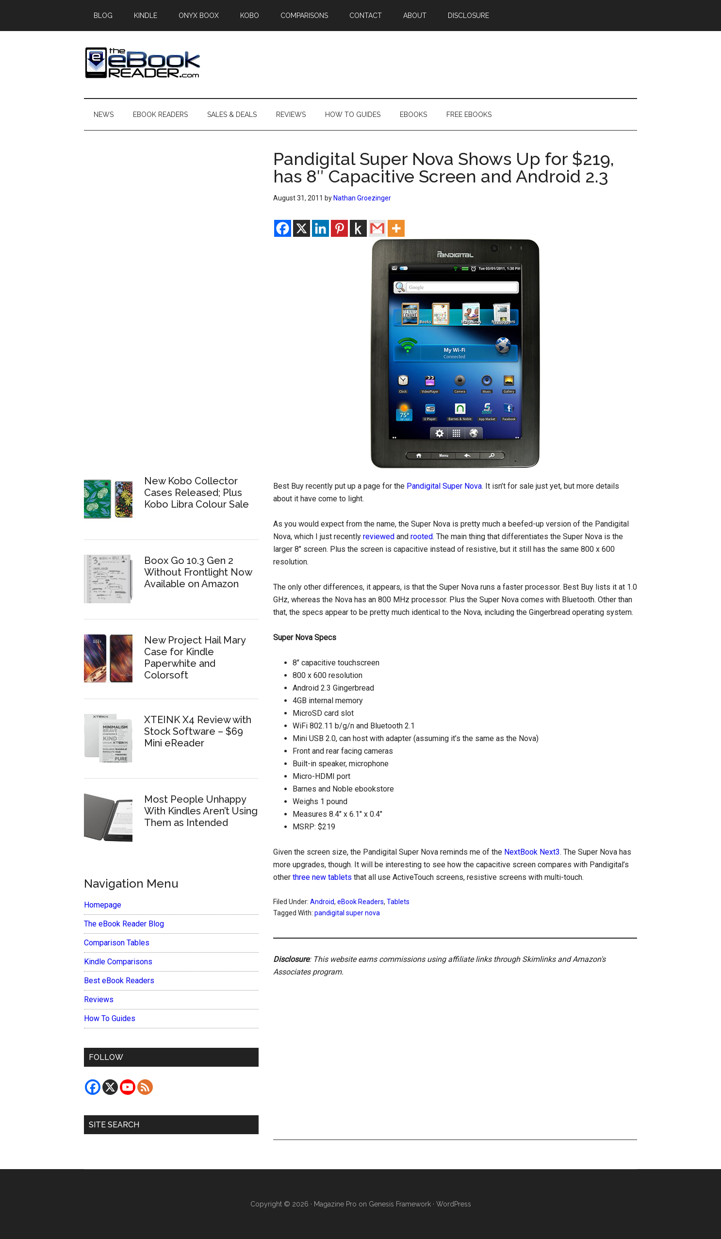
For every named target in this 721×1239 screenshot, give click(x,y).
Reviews (99, 999)
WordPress (453, 1204)
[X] (301, 228)
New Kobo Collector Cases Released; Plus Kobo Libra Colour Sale (196, 492)
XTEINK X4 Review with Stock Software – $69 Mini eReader (197, 731)
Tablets (398, 902)
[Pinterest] (339, 228)
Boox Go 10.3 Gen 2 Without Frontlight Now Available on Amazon (198, 572)
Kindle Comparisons (118, 961)
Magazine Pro (335, 1204)
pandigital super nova (347, 913)
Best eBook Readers (119, 980)
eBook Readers (360, 902)
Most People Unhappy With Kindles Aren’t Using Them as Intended (201, 810)
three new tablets (322, 877)
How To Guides (109, 1018)
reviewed (378, 536)
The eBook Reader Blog (124, 923)
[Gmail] (377, 228)
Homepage (102, 904)
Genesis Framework (400, 1204)
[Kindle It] (358, 228)
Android (322, 902)
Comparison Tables (116, 942)
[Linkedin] (320, 228)
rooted (421, 536)
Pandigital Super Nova (444, 486)
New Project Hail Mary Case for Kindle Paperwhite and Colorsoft (195, 657)
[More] (396, 228)
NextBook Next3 (532, 852)
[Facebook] (282, 228)
